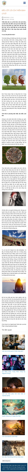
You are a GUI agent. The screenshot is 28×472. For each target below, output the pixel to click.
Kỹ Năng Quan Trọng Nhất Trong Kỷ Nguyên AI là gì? (13, 372)
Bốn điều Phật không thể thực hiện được (12, 457)
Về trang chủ (6, 460)
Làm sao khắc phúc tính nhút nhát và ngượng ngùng (13, 394)
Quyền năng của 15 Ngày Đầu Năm (11, 416)
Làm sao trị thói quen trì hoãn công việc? (12, 351)
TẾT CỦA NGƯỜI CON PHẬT (10, 436)
